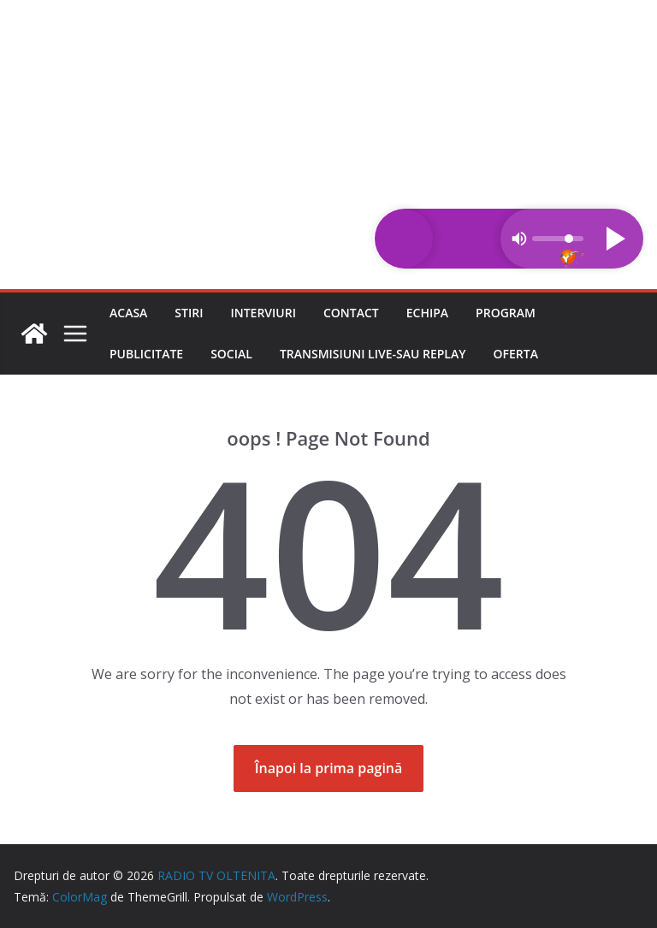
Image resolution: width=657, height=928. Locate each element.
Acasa (128, 312)
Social (231, 354)
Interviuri (263, 312)
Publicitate (146, 354)
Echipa (427, 312)
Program (506, 312)
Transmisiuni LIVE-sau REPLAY (373, 354)
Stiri (189, 312)
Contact (351, 312)
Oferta (516, 354)
